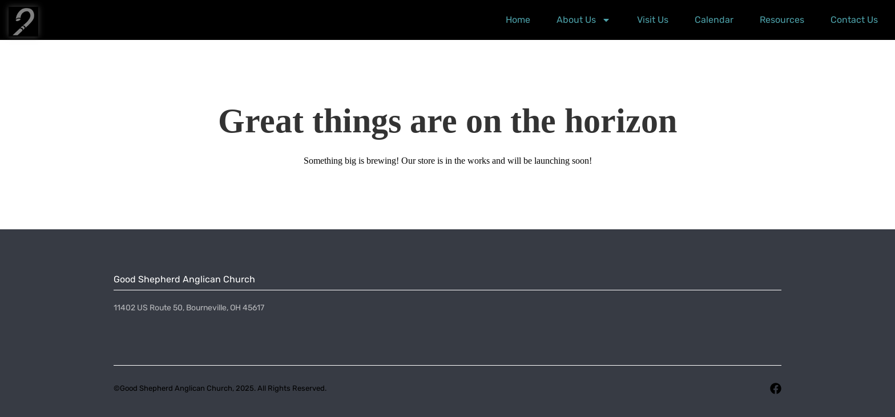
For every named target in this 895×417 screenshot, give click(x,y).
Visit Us (652, 19)
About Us (584, 20)
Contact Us (854, 19)
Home (518, 19)
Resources (782, 19)
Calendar (714, 19)
